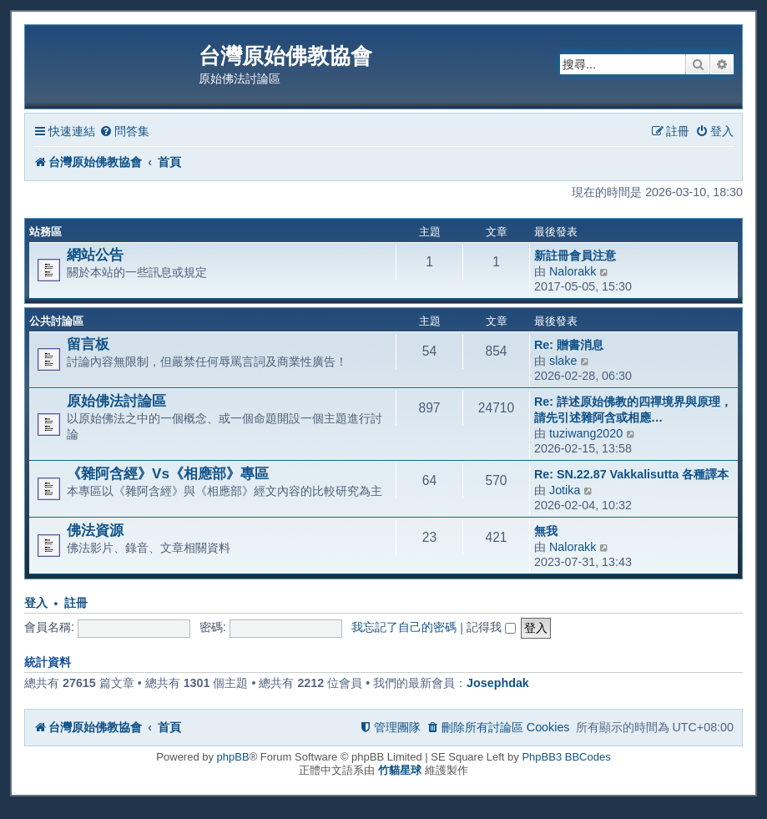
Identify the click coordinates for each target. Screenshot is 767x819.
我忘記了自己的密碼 (404, 627)
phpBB (233, 757)
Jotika (564, 490)
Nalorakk (572, 271)
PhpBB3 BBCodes (566, 757)
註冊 (76, 603)
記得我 (491, 627)
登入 (36, 603)
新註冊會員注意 (575, 255)
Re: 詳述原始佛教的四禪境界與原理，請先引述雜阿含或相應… (633, 409)
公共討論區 (56, 321)
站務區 (45, 231)
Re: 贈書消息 (568, 344)
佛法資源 (95, 530)
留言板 (88, 344)
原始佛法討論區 (116, 400)
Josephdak (498, 683)
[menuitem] (124, 131)
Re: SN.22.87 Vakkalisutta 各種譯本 (631, 474)
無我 (546, 531)
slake (563, 360)
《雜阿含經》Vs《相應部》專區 (168, 473)
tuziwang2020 (586, 433)
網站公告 (95, 254)
